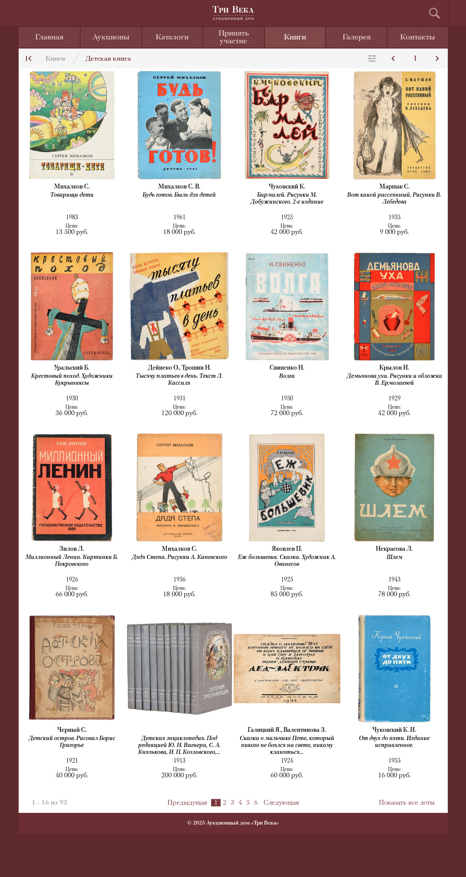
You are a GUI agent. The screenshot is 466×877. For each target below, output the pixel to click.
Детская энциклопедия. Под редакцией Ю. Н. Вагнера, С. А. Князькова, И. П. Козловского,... (179, 745)
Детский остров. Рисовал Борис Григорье (72, 742)
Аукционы (111, 37)
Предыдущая (187, 802)
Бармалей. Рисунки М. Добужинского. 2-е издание (287, 198)
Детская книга (108, 58)
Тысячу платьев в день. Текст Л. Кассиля (179, 380)
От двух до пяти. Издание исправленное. (394, 742)
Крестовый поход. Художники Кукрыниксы (72, 380)
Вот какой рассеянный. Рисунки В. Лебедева (394, 198)
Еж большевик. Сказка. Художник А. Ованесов (287, 561)
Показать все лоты (407, 802)
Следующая (281, 802)
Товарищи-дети (72, 195)
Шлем (394, 557)
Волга (287, 376)
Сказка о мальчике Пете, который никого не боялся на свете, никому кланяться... (287, 745)
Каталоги (172, 37)
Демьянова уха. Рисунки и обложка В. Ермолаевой (394, 380)
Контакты (417, 37)
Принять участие (233, 37)
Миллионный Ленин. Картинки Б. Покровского (72, 561)
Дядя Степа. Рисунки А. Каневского (179, 557)
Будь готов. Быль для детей (179, 195)
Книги (295, 37)
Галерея (356, 37)
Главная (49, 37)
